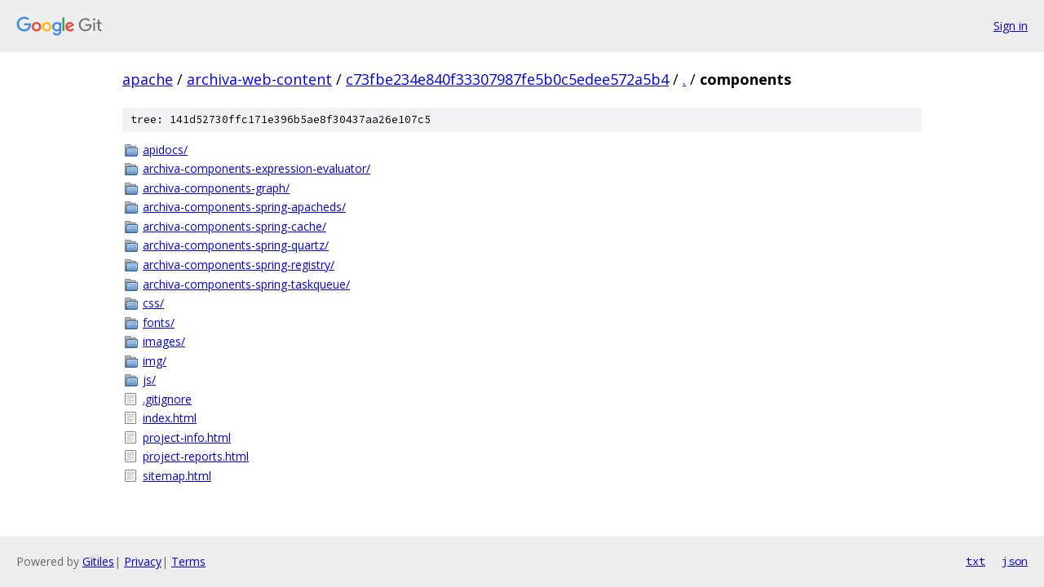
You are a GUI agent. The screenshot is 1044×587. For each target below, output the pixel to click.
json (1015, 561)
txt (975, 561)
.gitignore (167, 399)
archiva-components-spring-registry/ (238, 264)
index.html (170, 418)
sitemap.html (177, 475)
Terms (188, 561)
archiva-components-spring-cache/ (234, 226)
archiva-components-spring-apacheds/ (244, 206)
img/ (154, 361)
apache (147, 79)
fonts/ (159, 322)
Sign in (1010, 25)
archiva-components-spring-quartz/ (236, 245)
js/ (149, 379)
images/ (164, 341)
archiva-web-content (259, 79)
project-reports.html (196, 456)
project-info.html (187, 437)
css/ (153, 303)
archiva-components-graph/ (216, 188)
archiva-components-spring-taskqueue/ (246, 284)
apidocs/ (165, 149)
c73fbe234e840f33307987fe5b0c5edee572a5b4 (507, 79)
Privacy (142, 561)
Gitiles (98, 561)
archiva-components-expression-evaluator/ (256, 168)
